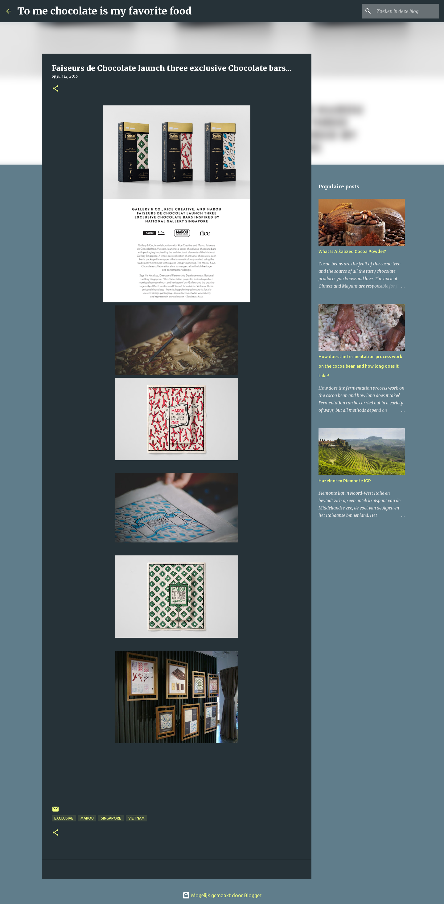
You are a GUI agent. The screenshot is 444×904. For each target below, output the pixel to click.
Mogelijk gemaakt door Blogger (222, 895)
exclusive (63, 818)
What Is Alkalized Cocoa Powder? (352, 251)
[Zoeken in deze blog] (406, 11)
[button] (55, 89)
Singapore (111, 818)
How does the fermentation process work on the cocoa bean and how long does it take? (360, 366)
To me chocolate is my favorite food (104, 11)
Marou (87, 818)
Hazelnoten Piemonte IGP (345, 480)
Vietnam (136, 818)
